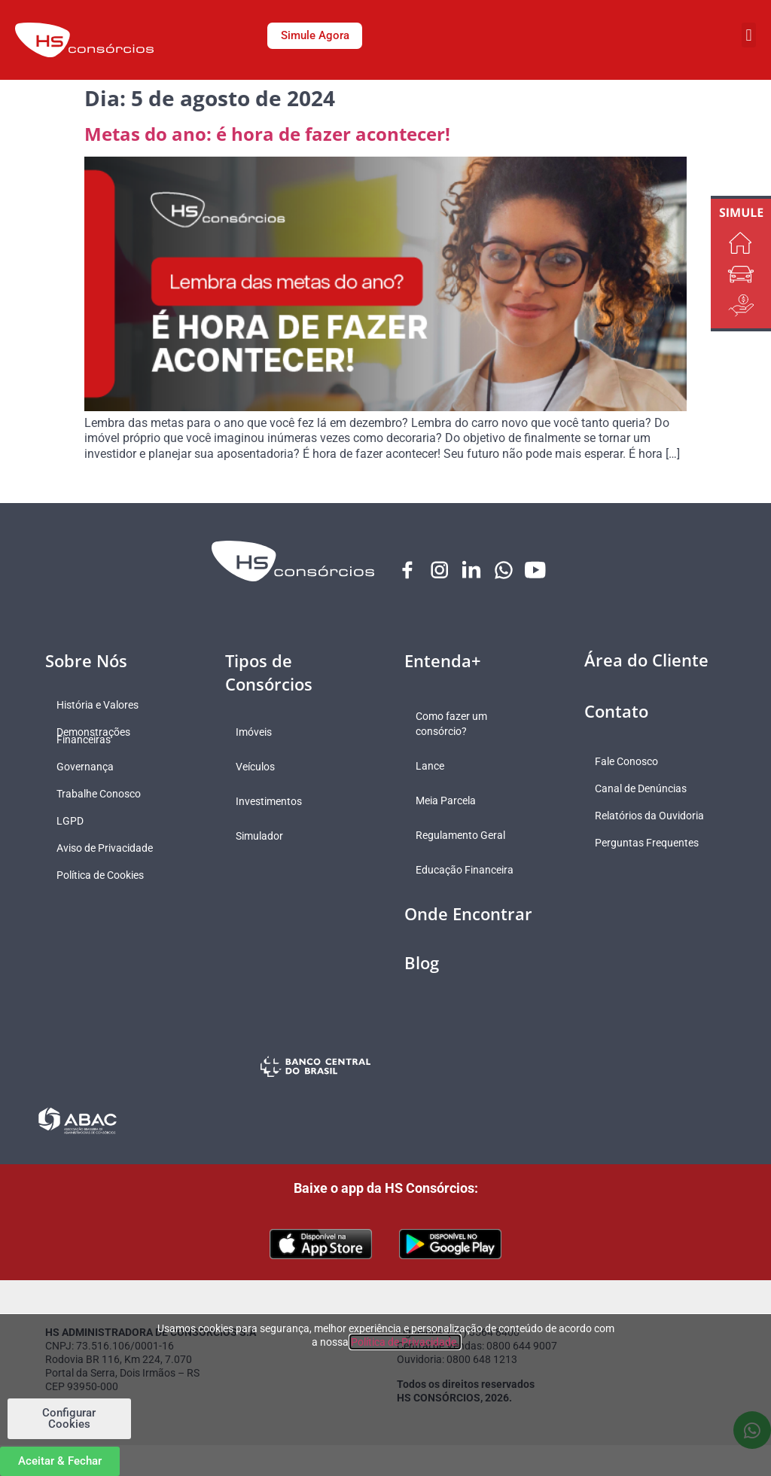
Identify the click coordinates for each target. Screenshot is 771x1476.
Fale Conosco (631, 762)
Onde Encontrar (468, 914)
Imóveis (258, 733)
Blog (421, 963)
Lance (433, 767)
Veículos (259, 767)
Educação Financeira (468, 871)
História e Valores (101, 706)
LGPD (73, 822)
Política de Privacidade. (405, 1342)
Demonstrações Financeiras (97, 736)
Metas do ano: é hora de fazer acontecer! (267, 133)
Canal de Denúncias (645, 789)
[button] (749, 35)
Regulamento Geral (464, 836)
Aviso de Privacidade (108, 849)
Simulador (264, 837)
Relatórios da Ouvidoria (654, 816)
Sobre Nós (86, 661)
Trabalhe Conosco (102, 794)
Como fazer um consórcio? (455, 724)
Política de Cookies (104, 876)
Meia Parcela (449, 801)
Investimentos (273, 802)
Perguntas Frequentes (651, 843)
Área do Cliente (646, 660)
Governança (88, 767)
